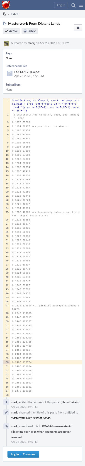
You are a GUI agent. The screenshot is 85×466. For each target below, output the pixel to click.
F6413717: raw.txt (26, 72)
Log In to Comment (23, 454)
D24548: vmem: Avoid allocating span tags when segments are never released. (41, 431)
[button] (81, 5)
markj (31, 43)
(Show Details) (70, 402)
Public (31, 31)
